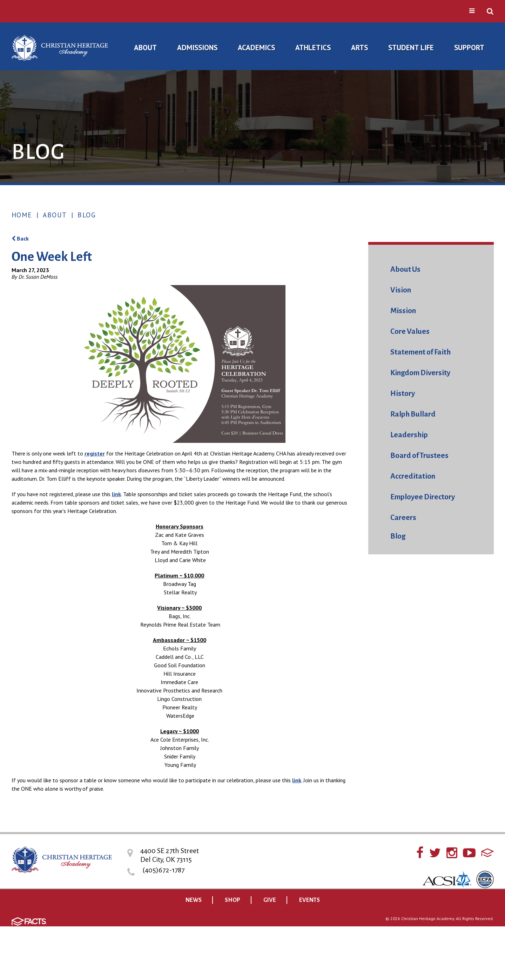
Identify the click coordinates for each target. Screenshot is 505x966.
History (402, 394)
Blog (87, 215)
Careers (403, 518)
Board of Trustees (419, 456)
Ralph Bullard (413, 414)
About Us (405, 269)
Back (20, 238)
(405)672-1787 (163, 870)
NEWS (194, 900)
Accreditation (412, 476)
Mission (403, 311)
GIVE (269, 900)
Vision (400, 290)
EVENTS (309, 900)
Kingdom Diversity (420, 373)
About (55, 215)
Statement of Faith (420, 352)
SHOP (232, 900)
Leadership (409, 435)
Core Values (410, 331)
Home (22, 215)
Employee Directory (422, 497)
